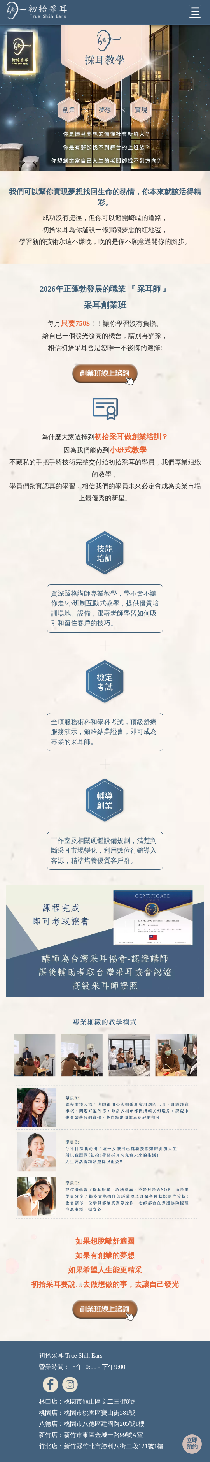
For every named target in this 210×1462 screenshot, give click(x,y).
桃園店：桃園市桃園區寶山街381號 (87, 1412)
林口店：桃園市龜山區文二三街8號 (87, 1401)
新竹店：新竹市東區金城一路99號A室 (91, 1435)
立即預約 (192, 1443)
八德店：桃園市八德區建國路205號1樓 (92, 1423)
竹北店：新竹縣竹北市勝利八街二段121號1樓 (101, 1446)
